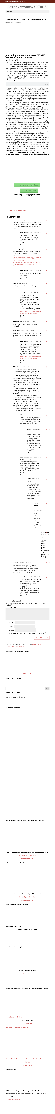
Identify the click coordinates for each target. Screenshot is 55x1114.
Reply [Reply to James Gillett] (47, 331)
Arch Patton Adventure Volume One (17, 1027)
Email (11, 626)
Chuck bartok (45, 532)
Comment (13, 607)
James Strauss (10, 22)
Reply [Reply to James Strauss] (47, 233)
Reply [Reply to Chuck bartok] (47, 532)
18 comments (18, 22)
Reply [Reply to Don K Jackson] (47, 563)
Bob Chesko (16, 220)
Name (11, 622)
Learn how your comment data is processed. (24, 645)
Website (12, 630)
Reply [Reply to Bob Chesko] (47, 220)
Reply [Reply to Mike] (47, 367)
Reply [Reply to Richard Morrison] (47, 322)
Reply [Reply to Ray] (47, 283)
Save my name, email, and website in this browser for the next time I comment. (26, 634)
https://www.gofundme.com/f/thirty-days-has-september (30, 312)
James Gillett (16, 330)
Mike (14, 366)
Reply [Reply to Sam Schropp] (47, 249)
